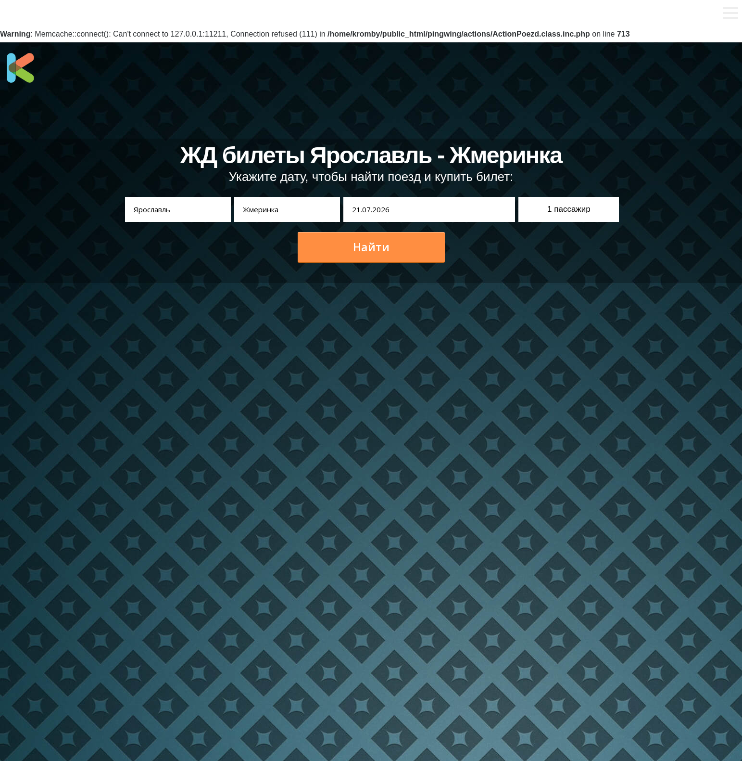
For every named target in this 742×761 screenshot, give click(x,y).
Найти (371, 247)
